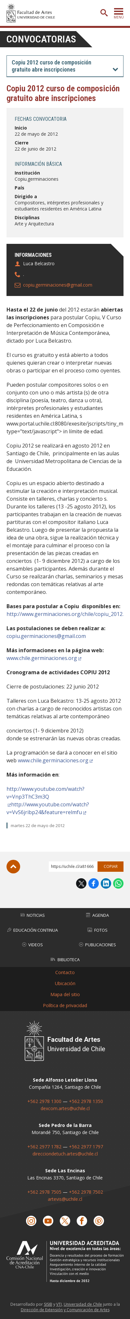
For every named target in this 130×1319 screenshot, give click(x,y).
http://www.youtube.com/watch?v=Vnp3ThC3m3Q (45, 792)
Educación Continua (32, 930)
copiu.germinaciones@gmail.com (57, 285)
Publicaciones (97, 945)
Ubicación (65, 983)
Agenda (97, 915)
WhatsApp (118, 883)
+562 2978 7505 (44, 1192)
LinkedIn (106, 883)
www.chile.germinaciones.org (41, 658)
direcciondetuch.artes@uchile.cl (65, 1154)
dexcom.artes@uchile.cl (65, 1108)
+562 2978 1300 (44, 1101)
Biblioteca (65, 959)
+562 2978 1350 (86, 1101)
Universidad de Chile (83, 1304)
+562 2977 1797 (86, 1146)
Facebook (93, 883)
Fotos (97, 930)
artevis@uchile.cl (65, 1199)
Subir (13, 866)
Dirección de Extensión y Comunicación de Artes (65, 1310)
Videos (32, 945)
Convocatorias (41, 39)
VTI (59, 1304)
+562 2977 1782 (44, 1146)
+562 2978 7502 (86, 1192)
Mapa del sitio (65, 994)
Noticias (32, 915)
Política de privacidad (65, 1005)
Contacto (65, 972)
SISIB (48, 1304)
